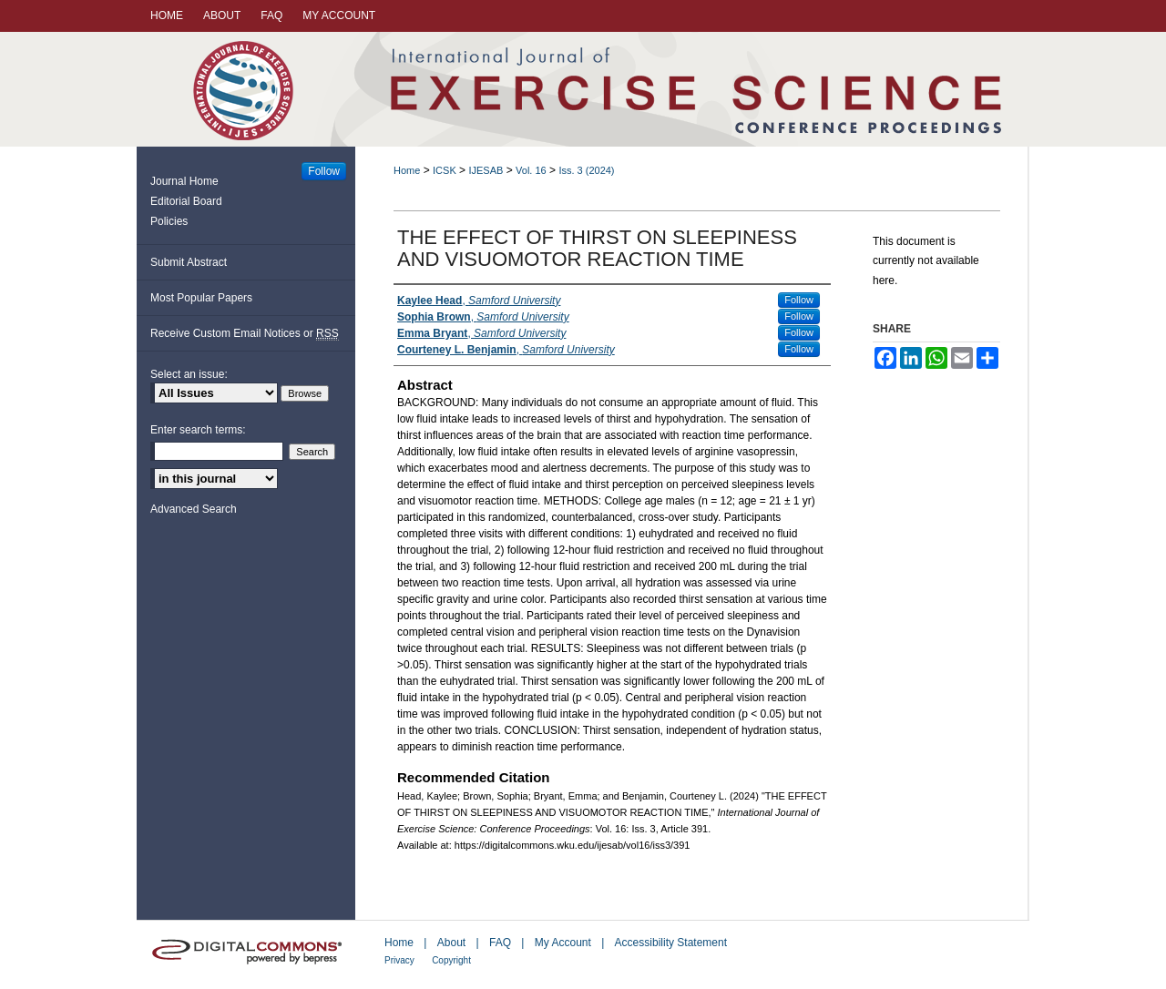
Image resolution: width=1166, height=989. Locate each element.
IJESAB (485, 170)
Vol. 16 (531, 170)
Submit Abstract (188, 262)
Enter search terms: (198, 429)
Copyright (451, 960)
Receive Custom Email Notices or (244, 334)
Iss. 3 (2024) (586, 170)
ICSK (444, 170)
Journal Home (184, 181)
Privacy (399, 960)
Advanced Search (193, 509)
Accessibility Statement (671, 942)
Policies (169, 221)
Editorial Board (186, 201)
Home (407, 170)
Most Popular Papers (201, 297)
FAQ (500, 942)
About (451, 942)
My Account (563, 942)
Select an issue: (189, 374)
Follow (798, 299)
